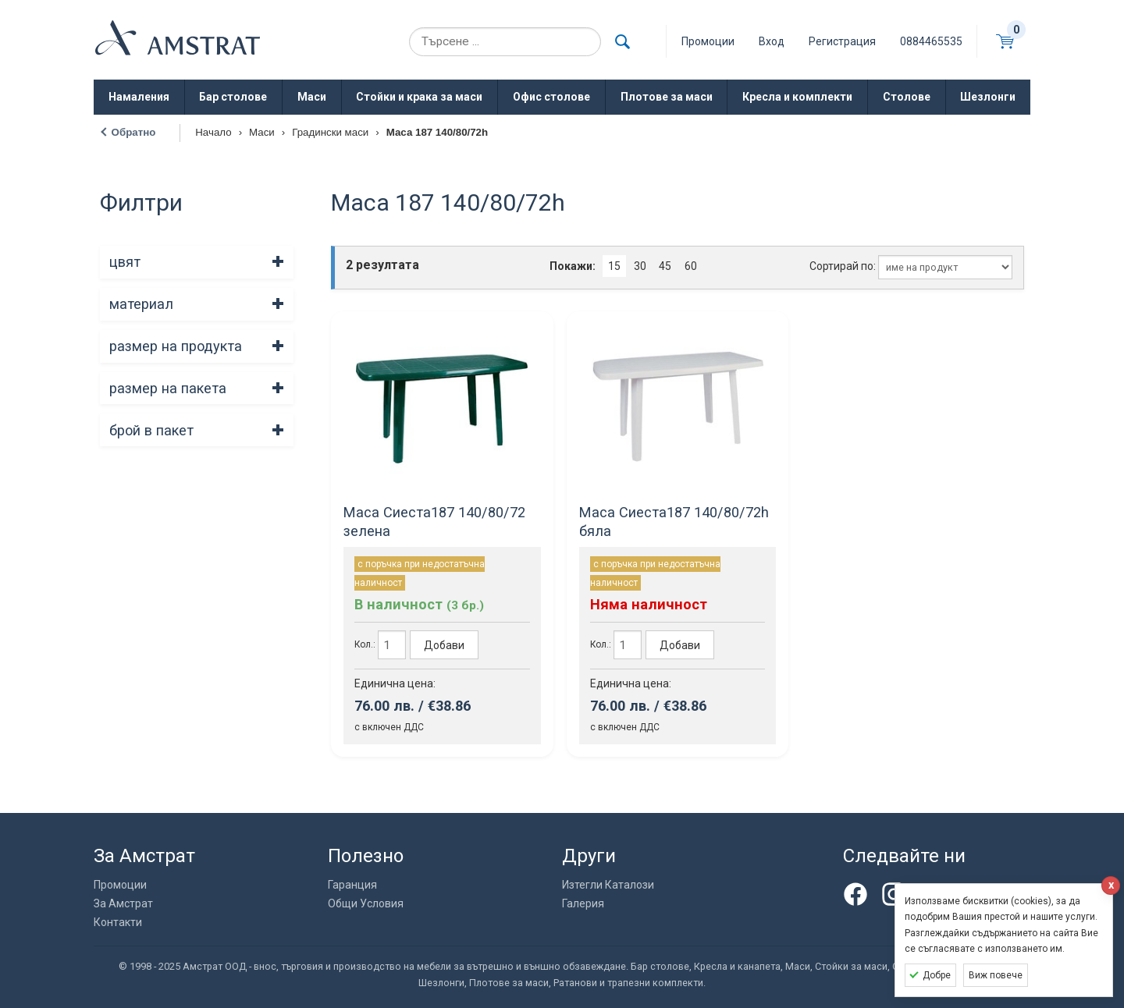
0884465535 (931, 41)
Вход (771, 41)
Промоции (120, 884)
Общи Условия (366, 903)
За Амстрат (123, 903)
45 (665, 266)
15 (614, 266)
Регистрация (842, 41)
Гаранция (352, 884)
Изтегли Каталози (608, 884)
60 (691, 266)
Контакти (118, 922)
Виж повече (996, 975)
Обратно (134, 132)
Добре (937, 975)
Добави (444, 645)
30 (640, 266)
